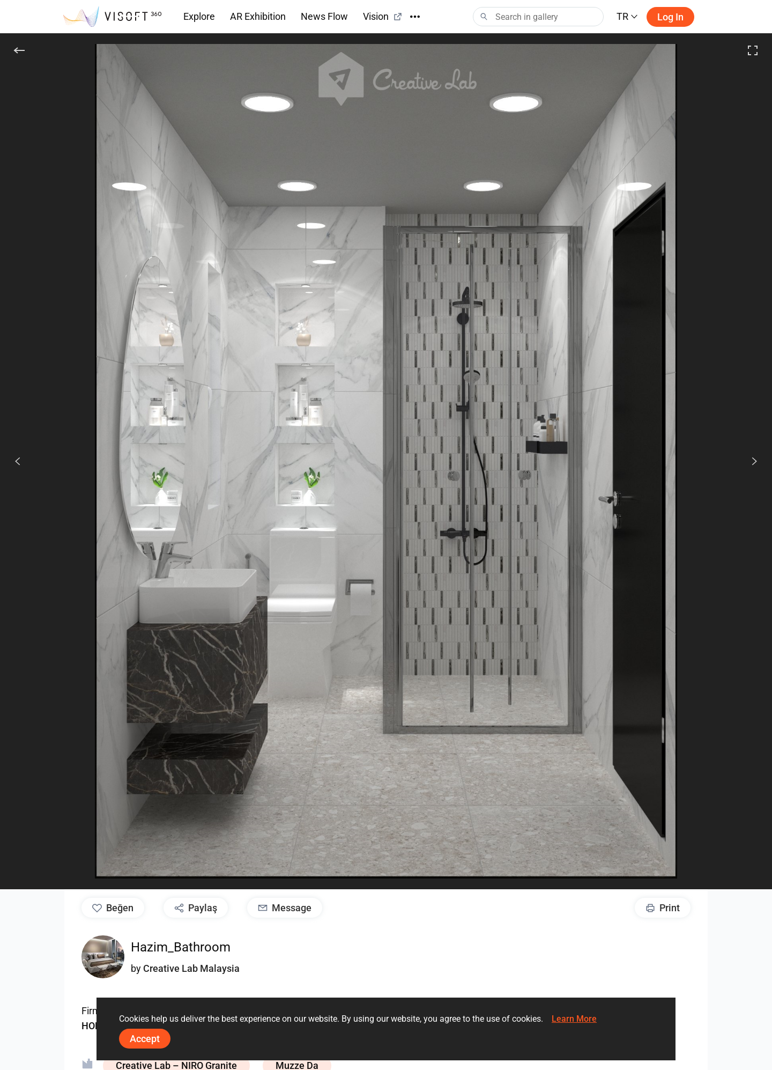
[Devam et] (748, 461)
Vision (383, 16)
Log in (670, 17)
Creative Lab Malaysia (191, 968)
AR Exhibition (258, 16)
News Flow (324, 16)
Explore (199, 16)
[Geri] (19, 50)
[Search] (538, 16)
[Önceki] (18, 461)
